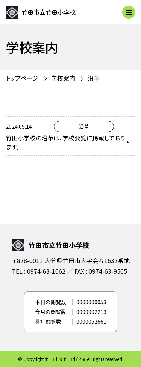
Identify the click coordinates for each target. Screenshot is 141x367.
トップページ (22, 77)
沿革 (94, 77)
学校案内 (63, 77)
